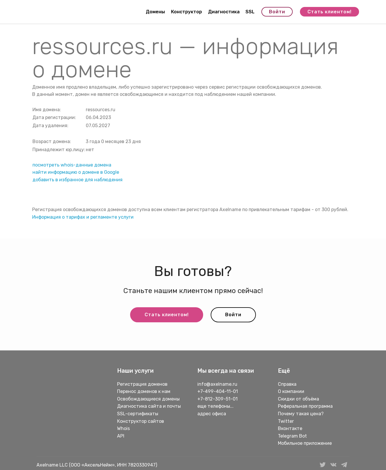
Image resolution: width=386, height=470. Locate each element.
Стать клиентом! (329, 11)
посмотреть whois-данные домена (71, 165)
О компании (291, 391)
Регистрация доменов (142, 384)
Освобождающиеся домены (148, 399)
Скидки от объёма (298, 399)
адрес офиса (211, 413)
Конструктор (186, 11)
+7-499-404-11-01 (217, 391)
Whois (123, 428)
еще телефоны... (215, 406)
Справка (287, 384)
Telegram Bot (292, 436)
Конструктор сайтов (140, 421)
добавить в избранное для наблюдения (77, 179)
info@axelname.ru (217, 384)
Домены (155, 11)
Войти (277, 11)
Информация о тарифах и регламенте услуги (83, 217)
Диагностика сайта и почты (149, 406)
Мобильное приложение (305, 443)
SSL (249, 11)
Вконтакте (290, 428)
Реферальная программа (305, 406)
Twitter (286, 421)
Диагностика (224, 11)
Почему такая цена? (301, 413)
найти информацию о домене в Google (75, 172)
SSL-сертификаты (138, 413)
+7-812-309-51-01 (217, 399)
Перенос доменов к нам (143, 391)
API (120, 436)
